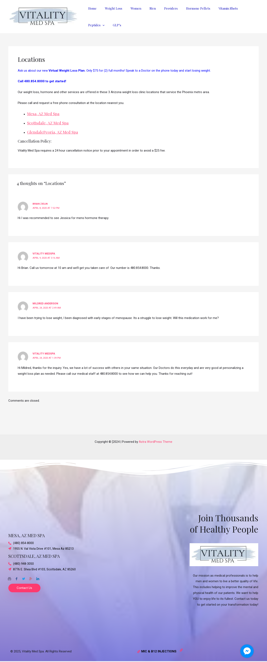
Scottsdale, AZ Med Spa (49, 122)
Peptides (238, 8)
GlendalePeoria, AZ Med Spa (54, 132)
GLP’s (91, 25)
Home (91, 8)
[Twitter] (23, 578)
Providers (161, 8)
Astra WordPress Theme (156, 442)
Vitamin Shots (214, 8)
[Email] (9, 578)
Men (145, 8)
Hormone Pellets (187, 8)
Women (130, 8)
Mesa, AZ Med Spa (44, 113)
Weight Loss (110, 8)
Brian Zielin (41, 203)
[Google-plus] (31, 578)
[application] (245, 8)
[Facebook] (16, 578)
